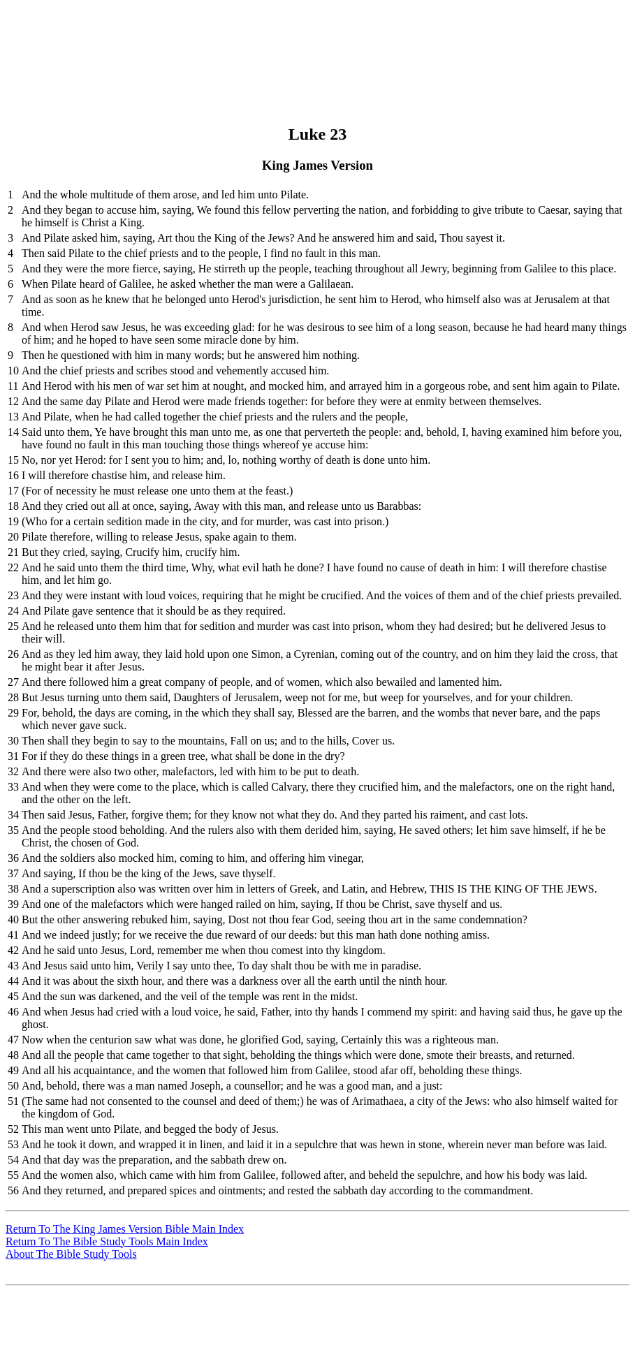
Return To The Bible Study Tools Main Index (107, 1241)
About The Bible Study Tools (71, 1254)
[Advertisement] (315, 37)
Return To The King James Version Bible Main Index (125, 1229)
